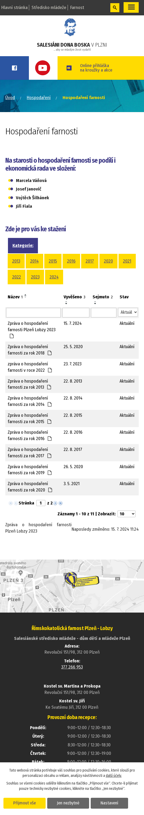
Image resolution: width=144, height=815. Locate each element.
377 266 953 (72, 667)
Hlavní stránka (14, 7)
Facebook (14, 68)
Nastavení (110, 802)
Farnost (77, 7)
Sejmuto (103, 297)
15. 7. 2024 (73, 323)
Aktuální (127, 323)
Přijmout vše (24, 802)
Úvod (10, 97)
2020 (108, 261)
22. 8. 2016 (73, 432)
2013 (16, 261)
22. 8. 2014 (73, 398)
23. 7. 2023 (72, 364)
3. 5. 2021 (72, 483)
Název (15, 297)
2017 (90, 261)
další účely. (114, 775)
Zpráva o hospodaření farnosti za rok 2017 (30, 453)
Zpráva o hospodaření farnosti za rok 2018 (30, 350)
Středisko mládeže (49, 7)
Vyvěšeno (74, 297)
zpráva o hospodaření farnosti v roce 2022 (30, 367)
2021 (127, 261)
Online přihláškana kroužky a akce (96, 68)
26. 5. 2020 (73, 466)
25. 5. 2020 (73, 346)
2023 (35, 277)
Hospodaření (39, 97)
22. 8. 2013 (73, 381)
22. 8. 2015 (73, 415)
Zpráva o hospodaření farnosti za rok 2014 (30, 401)
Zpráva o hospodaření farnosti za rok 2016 (30, 435)
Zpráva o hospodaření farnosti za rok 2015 (30, 418)
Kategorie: (22, 245)
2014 (34, 261)
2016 (71, 261)
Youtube (43, 68)
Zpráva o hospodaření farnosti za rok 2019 (30, 470)
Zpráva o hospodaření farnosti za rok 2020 (30, 487)
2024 (54, 277)
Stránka (26, 503)
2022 (16, 277)
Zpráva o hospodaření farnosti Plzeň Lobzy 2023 (31, 329)
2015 (53, 261)
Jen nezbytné (68, 802)
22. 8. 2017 (73, 449)
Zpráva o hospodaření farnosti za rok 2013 (29, 384)
